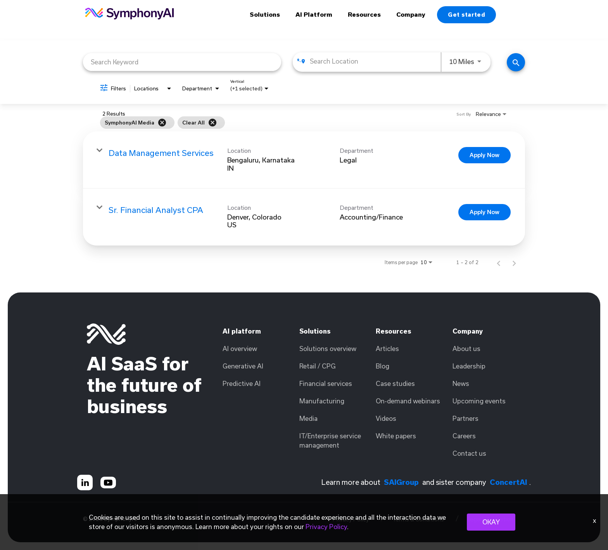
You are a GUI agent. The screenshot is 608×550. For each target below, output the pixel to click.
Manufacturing (321, 401)
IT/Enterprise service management (330, 440)
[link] (304, 160)
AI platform (242, 331)
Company (410, 14)
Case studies (395, 383)
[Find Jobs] (516, 62)
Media (308, 418)
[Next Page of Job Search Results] (514, 262)
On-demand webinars (408, 401)
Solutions (265, 14)
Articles (387, 348)
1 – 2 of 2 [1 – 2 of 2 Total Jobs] (467, 262)
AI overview (240, 348)
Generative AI (243, 366)
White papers (396, 435)
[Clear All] (212, 122)
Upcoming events (479, 401)
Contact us (469, 453)
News (461, 383)
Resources (364, 14)
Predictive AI (242, 383)
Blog (382, 366)
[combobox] (182, 62)
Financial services (325, 383)
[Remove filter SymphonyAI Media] (162, 122)
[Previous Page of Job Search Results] (498, 262)
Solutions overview (327, 348)
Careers (464, 435)
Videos (386, 418)
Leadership (469, 366)
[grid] (288, 122)
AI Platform (313, 14)
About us (466, 348)
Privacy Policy (351, 519)
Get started (466, 14)
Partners (465, 418)
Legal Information (490, 519)
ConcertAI (508, 482)
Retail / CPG (317, 366)
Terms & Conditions (418, 519)
